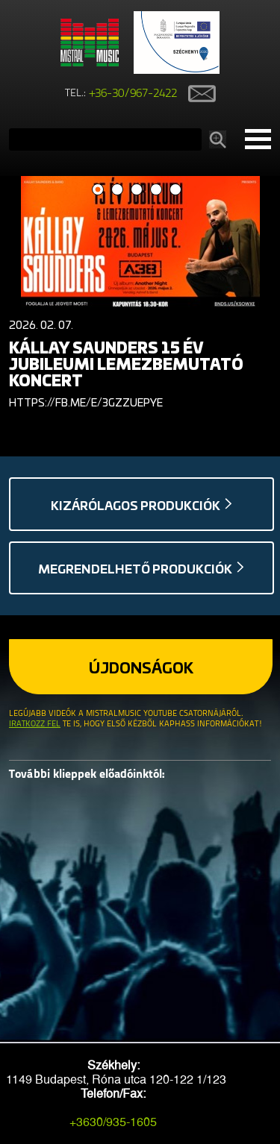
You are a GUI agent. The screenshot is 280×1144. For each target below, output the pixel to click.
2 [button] (116, 189)
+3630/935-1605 (113, 1122)
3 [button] (136, 189)
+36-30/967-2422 (133, 94)
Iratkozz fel (34, 724)
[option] (140, 296)
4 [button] (155, 189)
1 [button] (97, 189)
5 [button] (175, 189)
